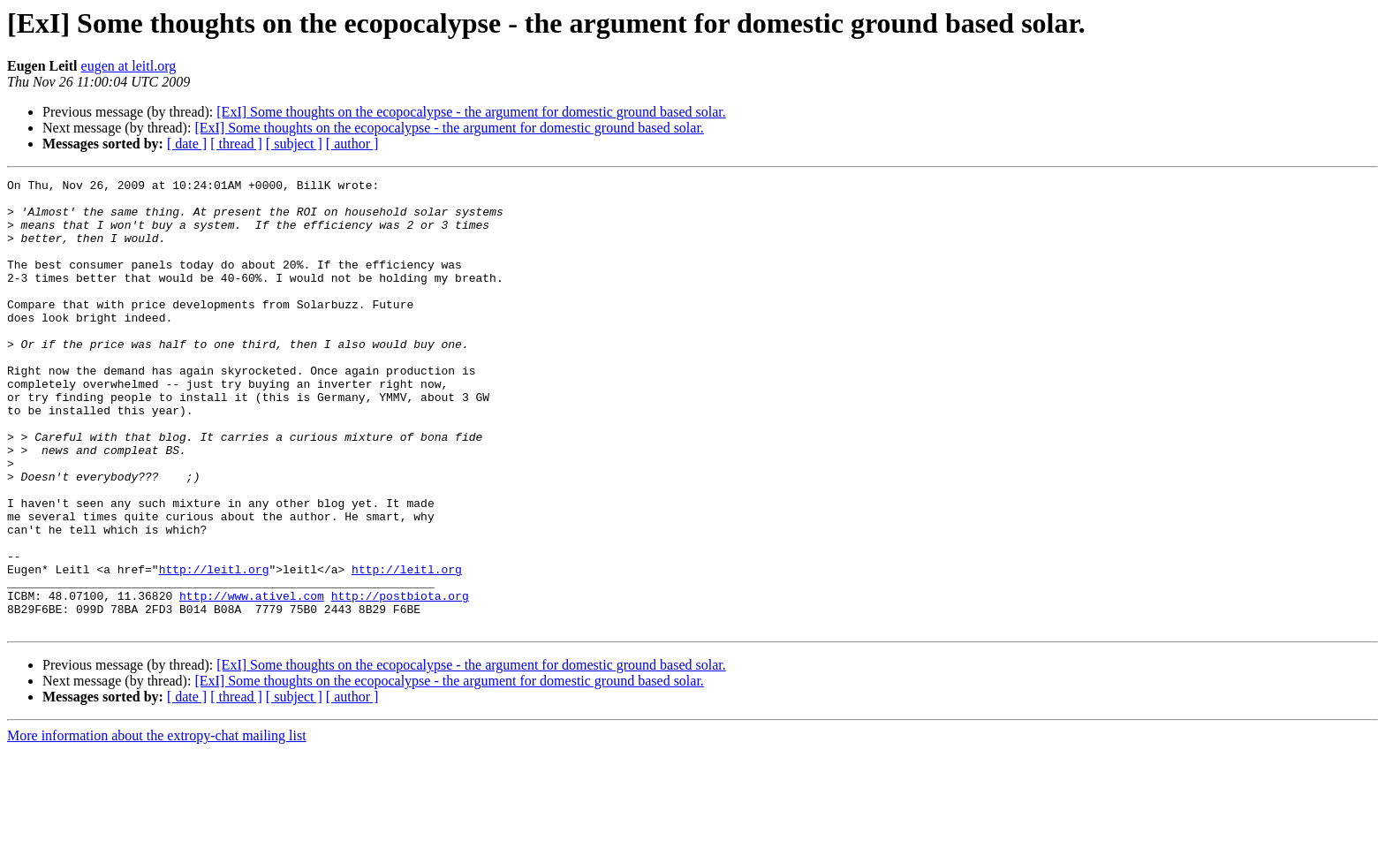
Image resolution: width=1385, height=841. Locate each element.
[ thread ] (236, 143)
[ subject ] (294, 143)
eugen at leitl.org (129, 65)
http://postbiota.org (400, 680)
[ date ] (187, 143)
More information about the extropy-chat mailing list (157, 825)
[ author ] (352, 143)
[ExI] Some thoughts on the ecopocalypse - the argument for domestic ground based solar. (470, 111)
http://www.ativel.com (251, 680)
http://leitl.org (214, 648)
